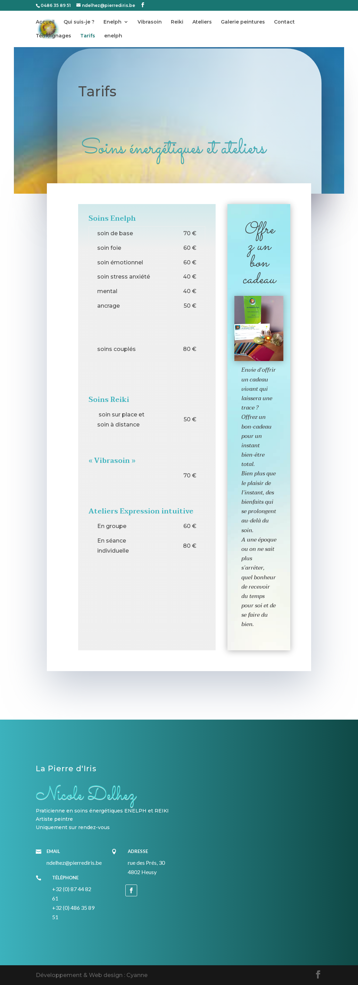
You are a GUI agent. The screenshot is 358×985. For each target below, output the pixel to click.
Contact (284, 22)
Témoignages (53, 36)
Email (53, 851)
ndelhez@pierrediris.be (74, 862)
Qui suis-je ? (79, 22)
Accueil (45, 22)
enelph (113, 36)
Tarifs (87, 36)
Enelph (112, 22)
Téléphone (65, 877)
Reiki (177, 22)
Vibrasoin (150, 22)
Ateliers (202, 22)
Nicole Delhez (86, 795)
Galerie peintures (243, 22)
